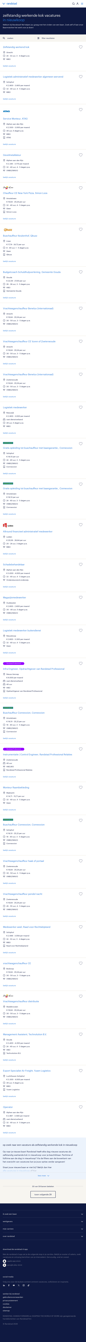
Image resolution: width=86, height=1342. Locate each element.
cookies (6, 1304)
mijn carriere (8, 1229)
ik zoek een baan (10, 1214)
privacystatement (10, 1300)
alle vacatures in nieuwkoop (16, 1170)
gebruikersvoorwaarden (13, 1297)
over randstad (9, 1236)
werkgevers (8, 1221)
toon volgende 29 (43, 1194)
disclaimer (7, 1307)
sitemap (6, 1310)
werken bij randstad (11, 1294)
